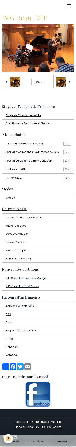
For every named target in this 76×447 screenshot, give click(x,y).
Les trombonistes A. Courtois (24, 217)
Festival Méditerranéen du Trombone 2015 (38, 152)
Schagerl (11, 347)
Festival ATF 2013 (38, 169)
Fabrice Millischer (17, 242)
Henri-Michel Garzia (18, 258)
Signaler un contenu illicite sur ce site (38, 427)
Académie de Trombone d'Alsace (27, 123)
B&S (8, 314)
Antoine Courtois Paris (20, 306)
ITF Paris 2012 (38, 178)
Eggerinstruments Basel (21, 330)
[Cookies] (8, 438)
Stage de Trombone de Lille (23, 115)
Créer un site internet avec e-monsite (38, 422)
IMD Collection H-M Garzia (22, 286)
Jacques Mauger (17, 233)
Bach (9, 322)
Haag (9, 339)
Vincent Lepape (16, 250)
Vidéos (10, 197)
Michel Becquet (16, 225)
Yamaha (11, 355)
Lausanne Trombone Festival (38, 144)
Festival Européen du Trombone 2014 (38, 161)
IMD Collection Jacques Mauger (26, 278)
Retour (38, 82)
